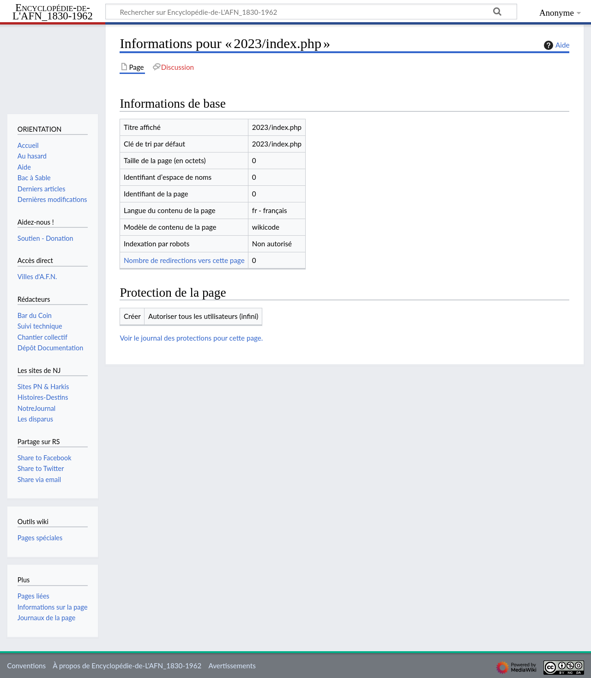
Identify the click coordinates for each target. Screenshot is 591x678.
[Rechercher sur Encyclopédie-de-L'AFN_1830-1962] (311, 11)
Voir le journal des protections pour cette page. (191, 338)
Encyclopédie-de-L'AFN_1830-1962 (52, 12)
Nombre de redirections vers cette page (184, 260)
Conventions (26, 665)
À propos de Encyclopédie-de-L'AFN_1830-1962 (127, 665)
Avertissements (231, 665)
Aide (555, 45)
